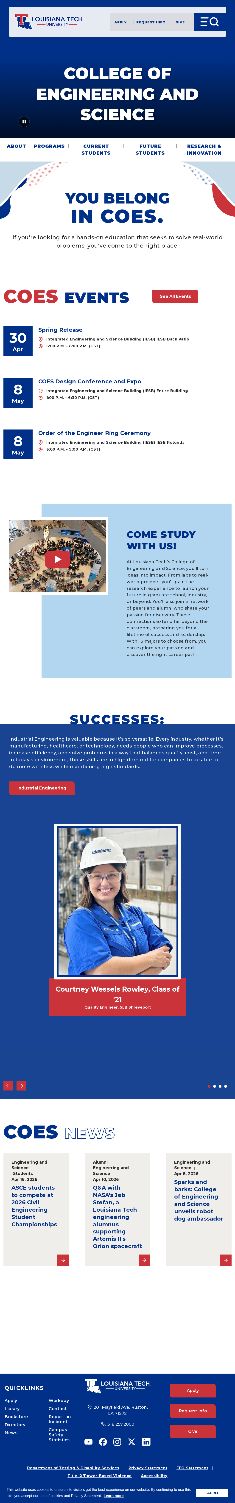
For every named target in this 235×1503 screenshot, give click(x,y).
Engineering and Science (29, 1165)
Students (23, 1173)
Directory (15, 1424)
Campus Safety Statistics (59, 1434)
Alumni (100, 1162)
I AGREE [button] (212, 1493)
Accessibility (154, 1476)
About (16, 146)
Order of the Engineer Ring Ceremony (94, 433)
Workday (59, 1400)
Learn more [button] (114, 1496)
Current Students (96, 149)
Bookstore (16, 1416)
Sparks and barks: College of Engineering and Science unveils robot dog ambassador (198, 1200)
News (11, 1432)
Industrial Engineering (41, 788)
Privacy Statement (148, 1468)
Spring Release (60, 329)
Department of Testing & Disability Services (73, 1468)
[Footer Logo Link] (117, 1386)
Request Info (151, 22)
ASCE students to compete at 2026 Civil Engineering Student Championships (34, 1206)
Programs (49, 146)
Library (12, 1408)
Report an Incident (60, 1419)
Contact (58, 1408)
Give (180, 22)
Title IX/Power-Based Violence (99, 1476)
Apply (121, 22)
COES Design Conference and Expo (89, 381)
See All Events (175, 296)
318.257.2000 (120, 1424)
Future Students (150, 149)
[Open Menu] (210, 22)
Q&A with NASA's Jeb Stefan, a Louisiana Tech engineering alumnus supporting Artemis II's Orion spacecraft (117, 1216)
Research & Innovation (204, 149)
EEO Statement (192, 1468)
